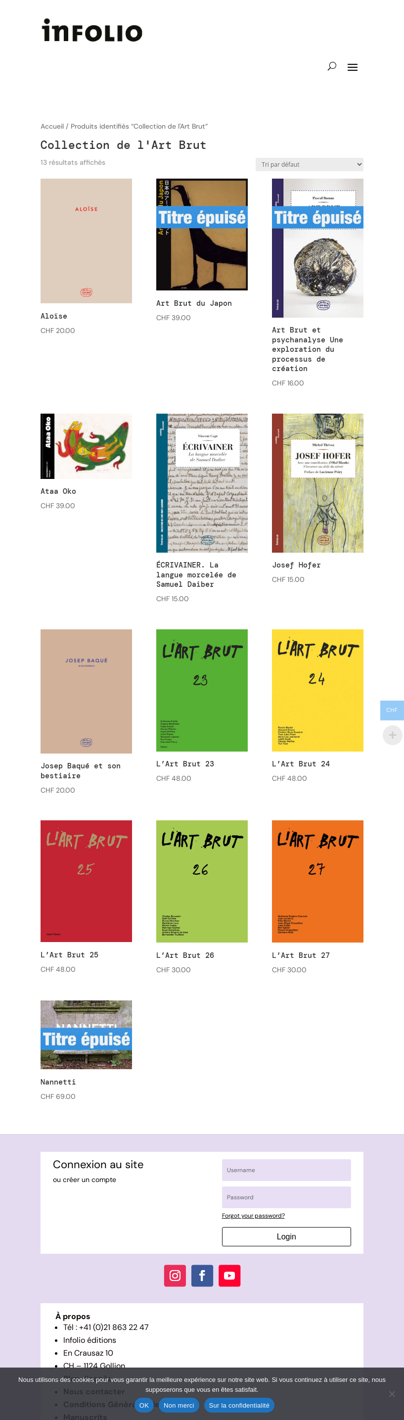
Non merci (179, 1405)
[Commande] (309, 164)
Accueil (52, 126)
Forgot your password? (253, 1216)
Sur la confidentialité (239, 1405)
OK (144, 1405)
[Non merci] (392, 1394)
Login (286, 1236)
